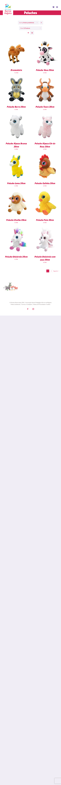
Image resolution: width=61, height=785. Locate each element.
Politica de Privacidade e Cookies (41, 304)
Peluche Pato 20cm (45, 220)
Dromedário (16, 70)
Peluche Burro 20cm (16, 107)
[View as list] (32, 33)
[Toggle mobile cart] (53, 7)
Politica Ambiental (15, 304)
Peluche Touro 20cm (44, 107)
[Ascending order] (41, 23)
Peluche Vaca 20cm (45, 70)
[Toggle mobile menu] (57, 7)
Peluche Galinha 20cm (45, 183)
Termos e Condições (26, 304)
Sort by (26, 22)
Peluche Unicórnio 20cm (16, 256)
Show (25, 28)
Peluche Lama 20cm (16, 183)
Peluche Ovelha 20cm (16, 220)
